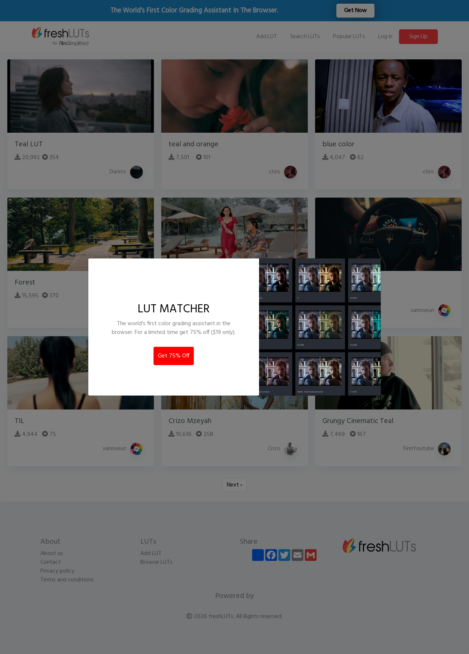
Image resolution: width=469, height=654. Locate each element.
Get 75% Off (173, 356)
